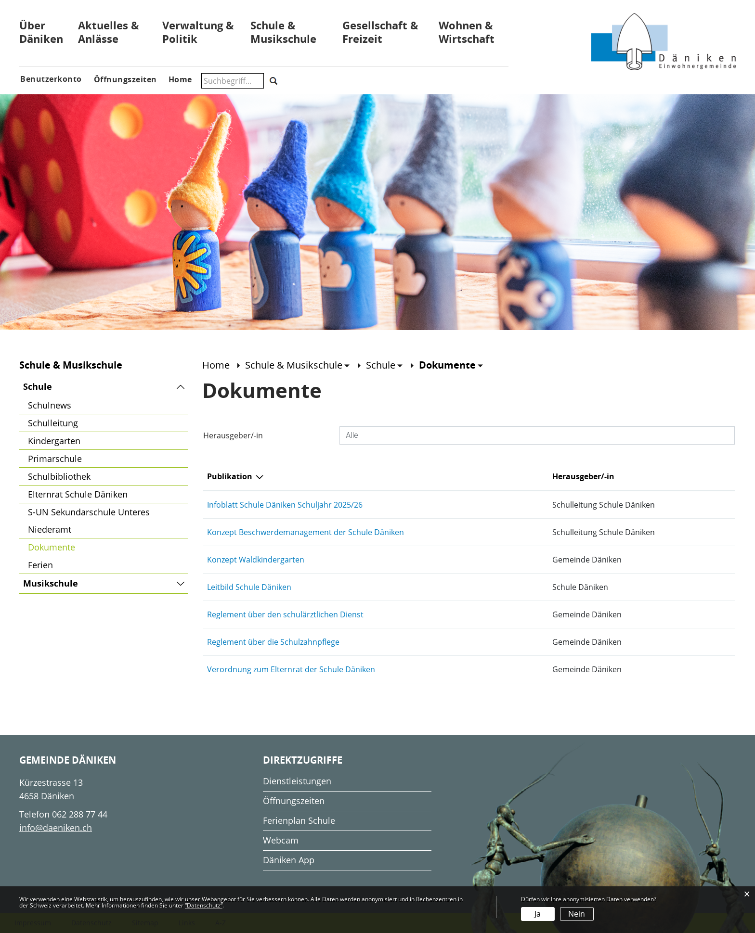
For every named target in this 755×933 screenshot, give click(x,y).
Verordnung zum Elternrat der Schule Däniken (291, 669)
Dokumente (77, 545)
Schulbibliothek (59, 476)
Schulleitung (53, 423)
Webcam (281, 840)
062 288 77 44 (79, 814)
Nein (576, 913)
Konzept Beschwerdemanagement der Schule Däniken (305, 532)
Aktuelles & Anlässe (108, 32)
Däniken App (288, 860)
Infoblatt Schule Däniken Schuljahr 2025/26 (285, 504)
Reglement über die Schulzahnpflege (273, 642)
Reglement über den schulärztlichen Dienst (285, 614)
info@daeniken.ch (55, 827)
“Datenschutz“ (203, 905)
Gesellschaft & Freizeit (380, 32)
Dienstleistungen (297, 781)
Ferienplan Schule (299, 820)
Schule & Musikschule (283, 32)
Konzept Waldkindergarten (255, 559)
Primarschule (55, 458)
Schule (37, 387)
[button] (297, 364)
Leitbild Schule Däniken (249, 587)
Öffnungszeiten (294, 800)
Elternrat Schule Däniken (78, 494)
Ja (537, 913)
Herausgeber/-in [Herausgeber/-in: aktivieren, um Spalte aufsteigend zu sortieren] (583, 476)
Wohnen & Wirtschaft (467, 32)
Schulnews (49, 405)
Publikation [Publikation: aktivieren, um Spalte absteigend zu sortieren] (229, 476)
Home (216, 364)
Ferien (40, 565)
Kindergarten (54, 441)
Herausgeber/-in (233, 435)
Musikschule (50, 583)
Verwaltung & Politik (198, 32)
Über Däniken (41, 32)
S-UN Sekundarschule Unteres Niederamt (89, 520)
